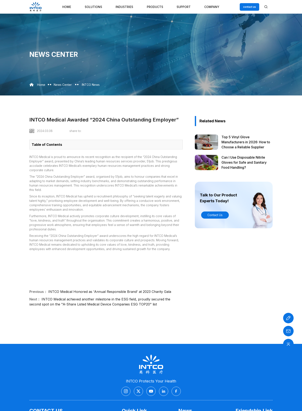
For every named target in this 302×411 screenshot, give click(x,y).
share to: (75, 131)
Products (155, 7)
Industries (124, 7)
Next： (34, 299)
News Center (63, 84)
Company (211, 7)
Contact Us (215, 215)
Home (66, 7)
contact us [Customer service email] (249, 6)
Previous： (38, 292)
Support (184, 7)
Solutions (93, 7)
